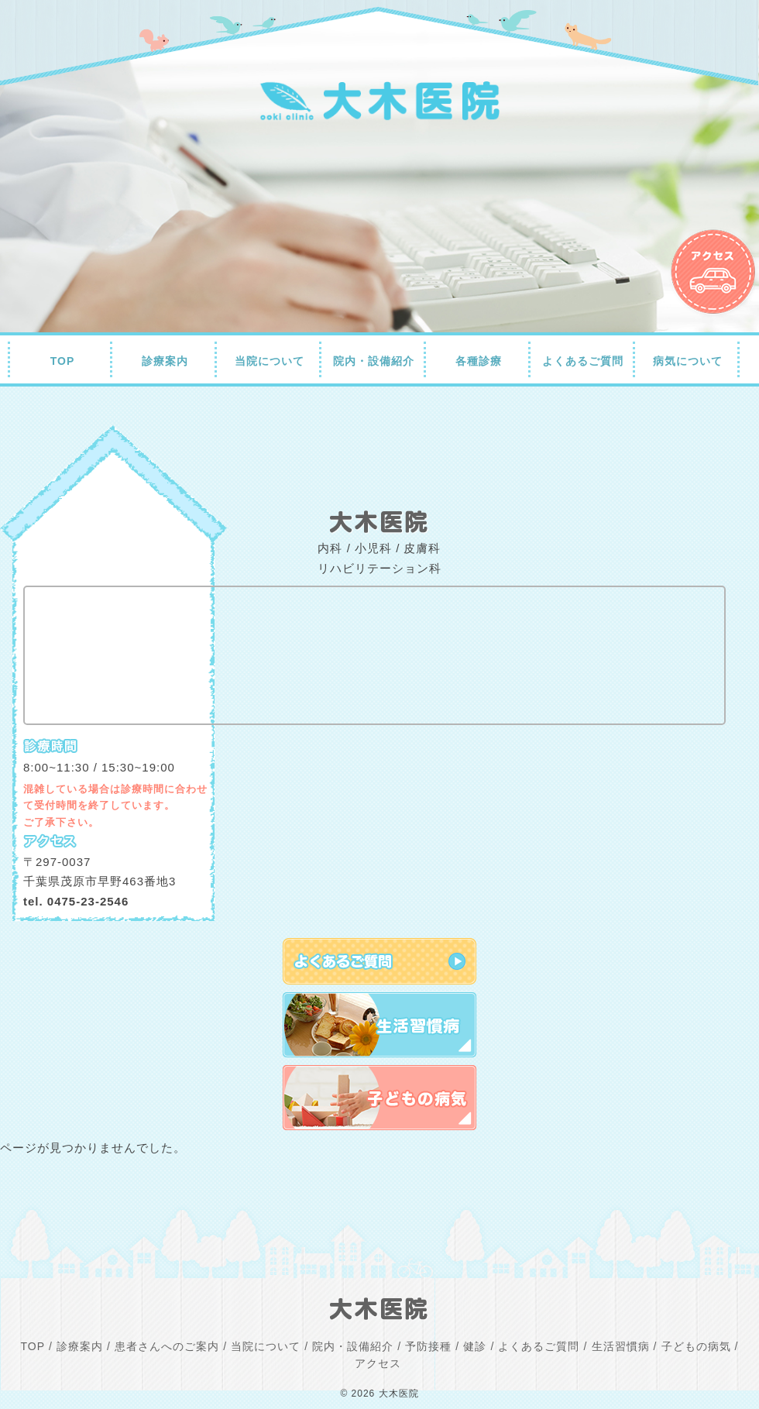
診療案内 (165, 361)
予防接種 (428, 1346)
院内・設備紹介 (373, 361)
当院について (269, 361)
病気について (688, 361)
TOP (62, 361)
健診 (474, 1346)
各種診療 (478, 361)
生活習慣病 (621, 1346)
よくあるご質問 (582, 361)
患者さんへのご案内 (167, 1346)
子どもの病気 (696, 1346)
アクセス (378, 1363)
